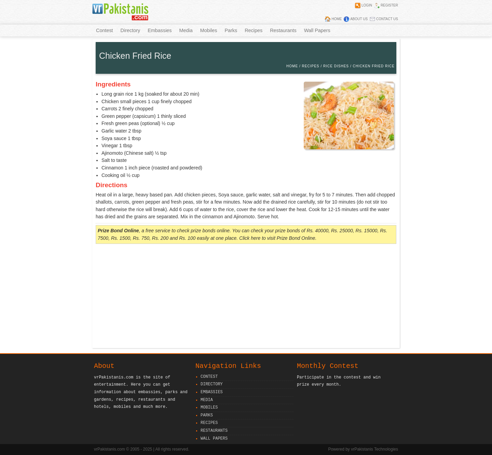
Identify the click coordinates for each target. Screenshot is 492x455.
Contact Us (387, 19)
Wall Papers (317, 30)
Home (336, 19)
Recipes (253, 30)
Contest (104, 30)
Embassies (160, 30)
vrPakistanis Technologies (374, 449)
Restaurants (283, 30)
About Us (359, 19)
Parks (230, 30)
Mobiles (208, 30)
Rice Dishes (336, 66)
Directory (130, 30)
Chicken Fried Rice (374, 66)
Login (366, 5)
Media (186, 30)
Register (389, 5)
